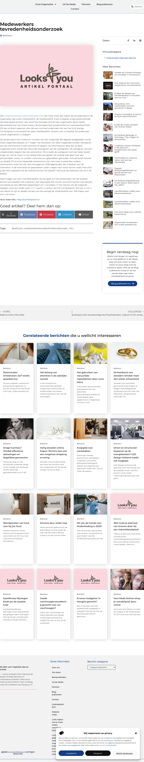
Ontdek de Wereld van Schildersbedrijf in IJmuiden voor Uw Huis (127, 95)
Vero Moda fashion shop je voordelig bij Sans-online (127, 601)
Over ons (56, 667)
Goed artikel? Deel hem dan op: (121, 58)
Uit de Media (57, 682)
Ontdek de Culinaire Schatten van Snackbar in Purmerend (127, 73)
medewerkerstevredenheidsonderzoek (24, 116)
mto (71, 228)
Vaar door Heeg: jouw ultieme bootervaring (127, 213)
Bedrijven (7, 35)
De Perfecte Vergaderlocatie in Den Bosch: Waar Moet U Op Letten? (127, 183)
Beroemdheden (59, 677)
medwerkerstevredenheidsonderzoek (45, 228)
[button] (136, 733)
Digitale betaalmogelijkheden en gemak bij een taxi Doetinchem (125, 171)
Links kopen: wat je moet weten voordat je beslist (57, 724)
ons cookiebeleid (109, 745)
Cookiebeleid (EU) (58, 705)
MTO (33, 188)
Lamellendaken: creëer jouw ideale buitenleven (127, 192)
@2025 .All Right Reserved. (18, 753)
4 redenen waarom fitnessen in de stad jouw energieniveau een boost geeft (127, 148)
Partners (86, 4)
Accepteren (71, 753)
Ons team (56, 672)
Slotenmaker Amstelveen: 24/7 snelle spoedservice (126, 223)
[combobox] (137, 7)
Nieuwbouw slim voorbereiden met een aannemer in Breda (124, 106)
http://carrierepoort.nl (28, 199)
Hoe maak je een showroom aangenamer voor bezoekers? (127, 84)
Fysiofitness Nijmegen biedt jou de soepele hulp (15, 601)
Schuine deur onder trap (53, 523)
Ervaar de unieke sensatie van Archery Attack (126, 126)
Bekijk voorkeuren (124, 753)
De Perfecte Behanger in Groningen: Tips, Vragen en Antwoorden (126, 137)
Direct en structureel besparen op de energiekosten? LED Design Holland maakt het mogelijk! (126, 454)
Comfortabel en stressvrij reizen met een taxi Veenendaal (125, 160)
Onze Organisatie (45, 4)
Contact (75, 9)
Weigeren (97, 753)
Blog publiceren (105, 4)
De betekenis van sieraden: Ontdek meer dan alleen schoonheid (126, 375)
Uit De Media (69, 4)
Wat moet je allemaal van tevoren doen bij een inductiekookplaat (126, 526)
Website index (55, 713)
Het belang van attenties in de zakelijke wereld (53, 375)
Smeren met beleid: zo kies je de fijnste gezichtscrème (127, 115)
